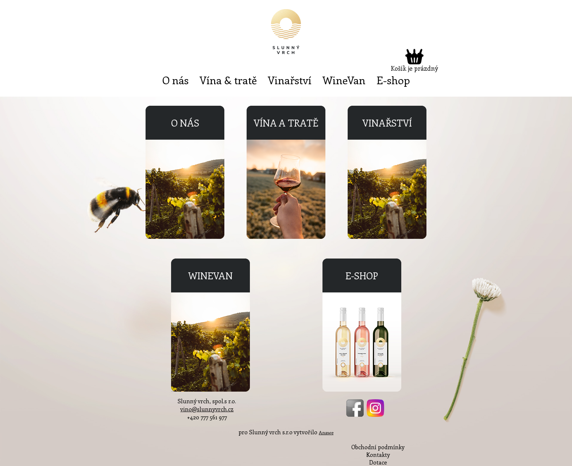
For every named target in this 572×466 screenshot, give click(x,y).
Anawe (326, 432)
